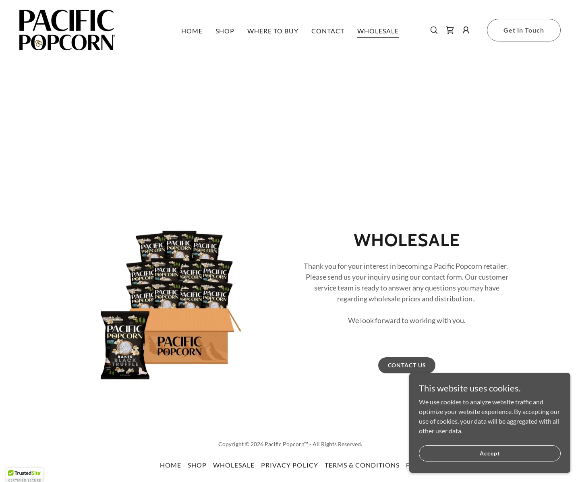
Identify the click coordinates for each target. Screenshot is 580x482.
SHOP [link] (224, 31)
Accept (489, 453)
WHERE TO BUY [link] (272, 31)
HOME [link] (192, 31)
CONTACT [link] (327, 31)
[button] (466, 30)
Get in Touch (523, 30)
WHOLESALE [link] (378, 31)
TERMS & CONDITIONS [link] (362, 465)
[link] (67, 29)
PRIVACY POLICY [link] (289, 465)
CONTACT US (407, 365)
